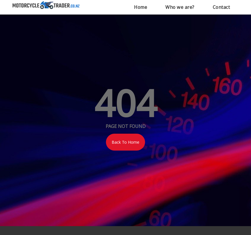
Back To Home (125, 142)
